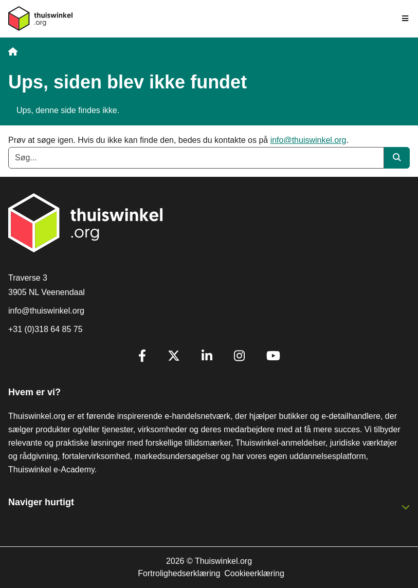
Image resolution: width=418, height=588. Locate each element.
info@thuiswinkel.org (308, 140)
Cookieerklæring (254, 573)
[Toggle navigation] (405, 18)
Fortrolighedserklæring (179, 573)
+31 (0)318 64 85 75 (45, 329)
